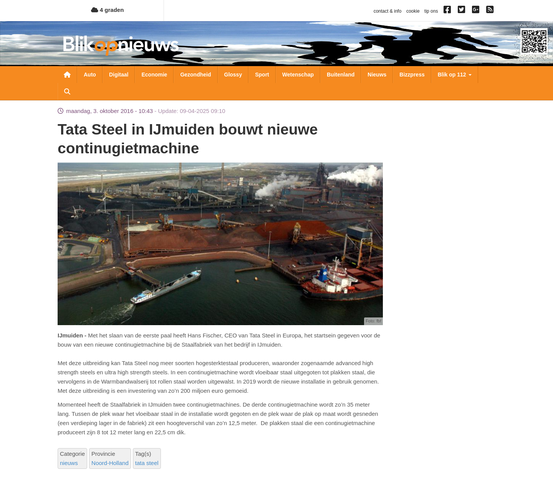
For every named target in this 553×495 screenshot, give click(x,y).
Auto (90, 74)
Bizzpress (411, 74)
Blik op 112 (455, 74)
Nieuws (377, 74)
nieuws (69, 463)
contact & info (388, 11)
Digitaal (119, 74)
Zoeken (67, 91)
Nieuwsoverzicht (67, 74)
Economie (154, 74)
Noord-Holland (110, 463)
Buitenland (340, 74)
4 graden (107, 10)
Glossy (233, 74)
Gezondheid (195, 74)
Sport (262, 74)
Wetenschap (298, 74)
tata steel (147, 463)
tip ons (431, 11)
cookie (413, 11)
